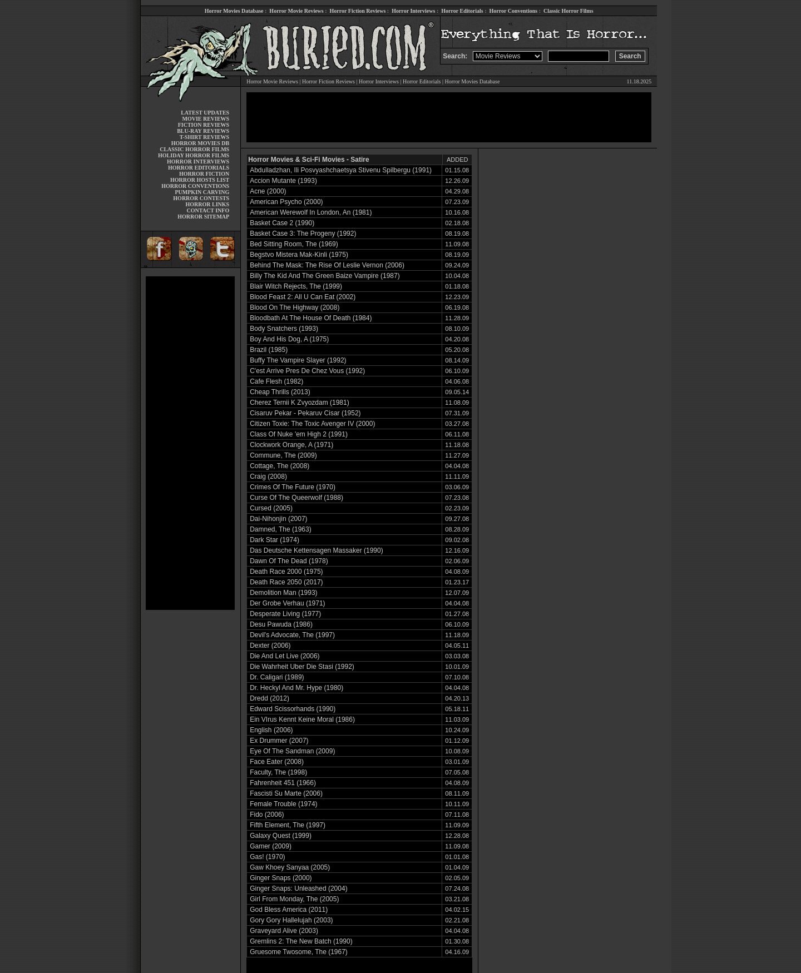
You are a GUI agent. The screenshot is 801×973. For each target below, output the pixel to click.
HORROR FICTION (204, 174)
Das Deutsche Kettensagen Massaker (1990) (316, 550)
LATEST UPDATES (205, 113)
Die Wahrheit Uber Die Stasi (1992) (302, 667)
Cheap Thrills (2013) (280, 392)
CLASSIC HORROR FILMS (194, 149)
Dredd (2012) (269, 698)
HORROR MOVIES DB (200, 143)
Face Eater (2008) (277, 762)
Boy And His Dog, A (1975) (289, 339)
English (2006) (271, 730)
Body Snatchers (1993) (284, 328)
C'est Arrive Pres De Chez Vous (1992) (307, 371)
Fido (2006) (267, 814)
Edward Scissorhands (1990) (292, 709)
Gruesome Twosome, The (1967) (299, 952)
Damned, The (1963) (281, 529)
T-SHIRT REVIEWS (204, 137)
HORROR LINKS (208, 204)
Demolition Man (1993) (283, 593)
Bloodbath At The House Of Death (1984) (311, 318)
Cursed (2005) (271, 508)
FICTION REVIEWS (204, 125)
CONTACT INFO (208, 210)
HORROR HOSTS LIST (199, 180)
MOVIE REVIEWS (205, 119)
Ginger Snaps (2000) (281, 878)
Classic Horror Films (568, 11)
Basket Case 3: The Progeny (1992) (303, 233)
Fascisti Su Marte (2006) (286, 793)
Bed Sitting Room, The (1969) (294, 244)
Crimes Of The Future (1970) (292, 487)
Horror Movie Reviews (296, 11)
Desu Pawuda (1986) (281, 624)
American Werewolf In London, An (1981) (311, 212)
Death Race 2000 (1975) (286, 571)
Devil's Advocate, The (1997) (292, 635)
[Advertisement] (190, 443)
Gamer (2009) (270, 846)
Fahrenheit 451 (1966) (283, 783)
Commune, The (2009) (283, 455)
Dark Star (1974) (274, 540)
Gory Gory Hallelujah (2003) (291, 920)
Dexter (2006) (270, 645)
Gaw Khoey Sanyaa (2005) (290, 867)
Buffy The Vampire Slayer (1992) (298, 360)
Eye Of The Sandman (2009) (292, 751)
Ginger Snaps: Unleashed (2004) (298, 888)
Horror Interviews (413, 11)
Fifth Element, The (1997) (287, 825)
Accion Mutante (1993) (283, 181)
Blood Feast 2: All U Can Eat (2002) (302, 297)
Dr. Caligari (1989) (277, 677)
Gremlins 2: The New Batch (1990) (301, 941)
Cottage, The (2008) (279, 466)
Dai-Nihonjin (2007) (278, 519)
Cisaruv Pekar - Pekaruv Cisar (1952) (305, 413)
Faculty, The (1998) (278, 772)
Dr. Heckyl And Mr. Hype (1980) (296, 688)
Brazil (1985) (269, 350)
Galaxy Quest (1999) (281, 836)
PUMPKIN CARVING (202, 192)
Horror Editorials (462, 11)
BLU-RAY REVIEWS (203, 131)
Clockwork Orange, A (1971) (291, 445)
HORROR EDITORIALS (198, 168)
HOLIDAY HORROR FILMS (193, 155)
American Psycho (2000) (286, 202)
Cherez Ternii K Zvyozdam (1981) (299, 402)
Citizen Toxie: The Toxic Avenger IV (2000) (312, 424)
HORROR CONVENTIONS (195, 186)
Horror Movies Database (234, 11)
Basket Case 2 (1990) (282, 223)
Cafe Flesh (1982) (276, 381)
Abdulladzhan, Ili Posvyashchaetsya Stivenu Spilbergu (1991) (341, 170)
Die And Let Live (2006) (284, 656)
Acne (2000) (268, 191)
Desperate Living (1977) (285, 614)
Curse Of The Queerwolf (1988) (296, 498)
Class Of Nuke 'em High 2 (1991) (299, 434)
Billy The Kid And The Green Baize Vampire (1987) (324, 276)
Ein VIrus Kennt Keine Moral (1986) (302, 719)
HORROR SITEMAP (203, 217)
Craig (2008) (268, 476)
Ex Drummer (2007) (279, 740)
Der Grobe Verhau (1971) (287, 603)
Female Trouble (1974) (283, 804)
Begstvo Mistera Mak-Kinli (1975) (299, 255)
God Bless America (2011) (289, 910)
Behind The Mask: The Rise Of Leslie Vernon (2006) (327, 265)
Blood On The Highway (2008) (294, 307)
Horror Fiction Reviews (358, 11)
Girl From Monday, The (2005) (294, 899)
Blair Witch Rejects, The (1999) (296, 286)
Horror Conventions (514, 11)
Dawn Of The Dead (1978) (289, 561)
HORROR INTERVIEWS (198, 161)
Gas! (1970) (267, 857)
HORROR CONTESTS (201, 198)
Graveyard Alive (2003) (284, 931)
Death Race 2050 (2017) (286, 582)
